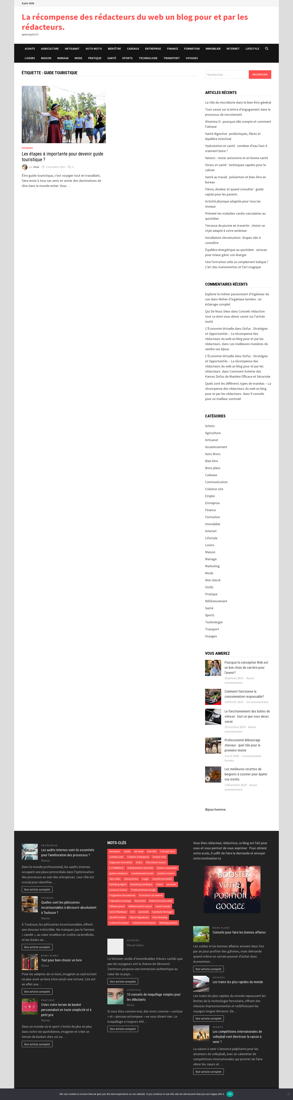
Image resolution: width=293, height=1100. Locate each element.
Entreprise (153, 48)
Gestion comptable (167, 868)
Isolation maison (166, 873)
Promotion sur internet (151, 895)
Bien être (114, 48)
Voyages (192, 58)
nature (159, 884)
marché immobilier (162, 878)
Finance (172, 48)
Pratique (94, 58)
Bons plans (212, 468)
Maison (46, 58)
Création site (214, 489)
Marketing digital (117, 884)
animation (114, 851)
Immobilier (213, 48)
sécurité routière (117, 917)
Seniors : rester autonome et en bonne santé (236, 158)
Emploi (210, 496)
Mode (78, 58)
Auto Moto (94, 48)
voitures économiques (144, 922)
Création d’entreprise (138, 857)
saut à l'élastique (117, 911)
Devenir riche (159, 857)
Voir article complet (37, 889)
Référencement (216, 601)
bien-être (151, 851)
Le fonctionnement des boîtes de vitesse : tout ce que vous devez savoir (247, 716)
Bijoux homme (215, 809)
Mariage (63, 58)
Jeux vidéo (114, 878)
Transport (172, 58)
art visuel (138, 851)
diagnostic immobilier (120, 862)
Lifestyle (252, 48)
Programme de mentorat (122, 895)
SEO (132, 911)
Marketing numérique (141, 884)
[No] (288, 1094)
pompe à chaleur (118, 889)
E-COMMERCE (116, 868)
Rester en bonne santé (160, 900)
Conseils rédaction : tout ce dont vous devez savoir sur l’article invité (235, 316)
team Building (160, 917)
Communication (216, 482)
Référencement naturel (140, 906)
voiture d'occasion (119, 922)
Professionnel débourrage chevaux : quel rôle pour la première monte (242, 745)
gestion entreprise (118, 873)
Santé (111, 58)
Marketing (212, 566)
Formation (192, 48)
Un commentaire (257, 702)
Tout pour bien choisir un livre (61, 960)
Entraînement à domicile (140, 868)
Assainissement (216, 447)
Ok (230, 1094)
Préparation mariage (120, 900)
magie (145, 878)
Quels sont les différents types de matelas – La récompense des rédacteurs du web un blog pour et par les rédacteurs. (238, 388)
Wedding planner (168, 922)
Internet (233, 48)
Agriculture (50, 48)
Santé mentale (163, 906)
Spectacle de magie (162, 911)
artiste (127, 851)
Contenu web (116, 857)
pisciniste (171, 884)
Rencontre (140, 900)
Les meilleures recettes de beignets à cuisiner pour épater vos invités (246, 774)
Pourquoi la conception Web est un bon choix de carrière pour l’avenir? (246, 667)
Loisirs (30, 58)
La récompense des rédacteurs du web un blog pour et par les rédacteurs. (135, 22)
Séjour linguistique (139, 917)
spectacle (143, 911)
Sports (127, 58)
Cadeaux (133, 48)
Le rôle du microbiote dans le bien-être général (238, 102)
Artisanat (72, 48)
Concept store (167, 851)
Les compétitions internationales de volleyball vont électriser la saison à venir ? (237, 1037)
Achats (30, 48)
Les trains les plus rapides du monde (238, 982)
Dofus (139, 862)
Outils (209, 587)
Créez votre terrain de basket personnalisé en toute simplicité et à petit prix (66, 1010)
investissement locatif (142, 873)
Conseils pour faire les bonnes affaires (239, 932)
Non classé (212, 580)
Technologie (148, 58)
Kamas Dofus (131, 878)
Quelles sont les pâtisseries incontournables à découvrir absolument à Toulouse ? (68, 907)
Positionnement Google (143, 889)
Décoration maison (156, 862)
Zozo (36, 167)
